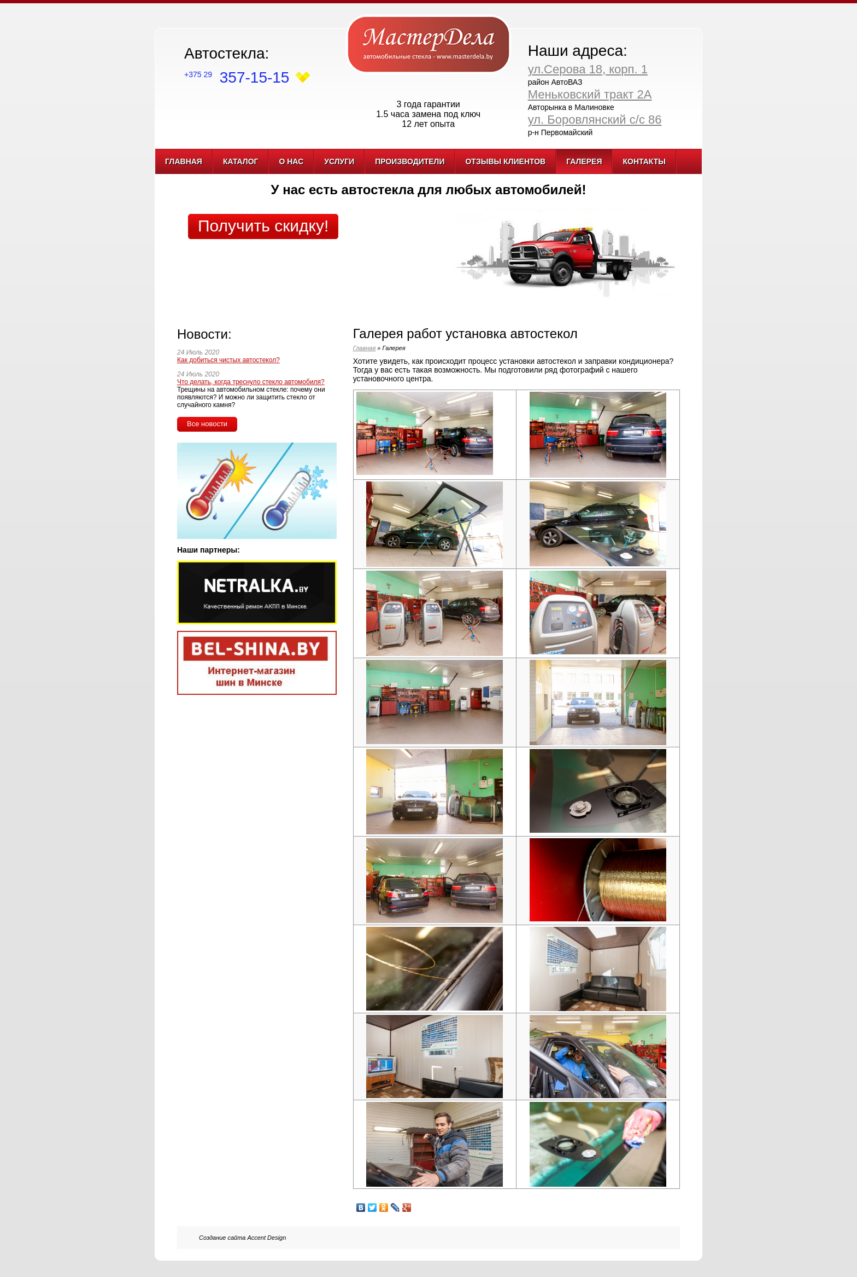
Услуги (339, 161)
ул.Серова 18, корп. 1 (588, 69)
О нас (291, 161)
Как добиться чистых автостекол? (228, 360)
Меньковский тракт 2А (590, 94)
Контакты (644, 161)
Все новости (207, 424)
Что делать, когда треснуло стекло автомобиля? (251, 382)
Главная (183, 161)
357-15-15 (236, 77)
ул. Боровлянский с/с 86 (595, 119)
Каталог (241, 161)
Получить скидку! (263, 226)
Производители (409, 161)
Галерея (584, 161)
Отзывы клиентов (505, 161)
